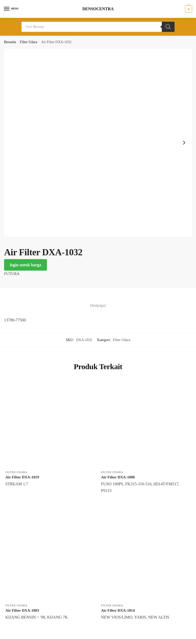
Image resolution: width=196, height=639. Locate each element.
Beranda (10, 42)
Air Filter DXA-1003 (22, 610)
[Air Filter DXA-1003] (49, 556)
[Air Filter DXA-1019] (49, 423)
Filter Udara (28, 42)
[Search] (168, 27)
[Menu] (11, 9)
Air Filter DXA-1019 (22, 477)
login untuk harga (25, 265)
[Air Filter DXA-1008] (145, 423)
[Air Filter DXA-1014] (145, 556)
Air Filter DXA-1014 (118, 610)
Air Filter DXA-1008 (118, 477)
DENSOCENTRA (98, 9)
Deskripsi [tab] (98, 305)
